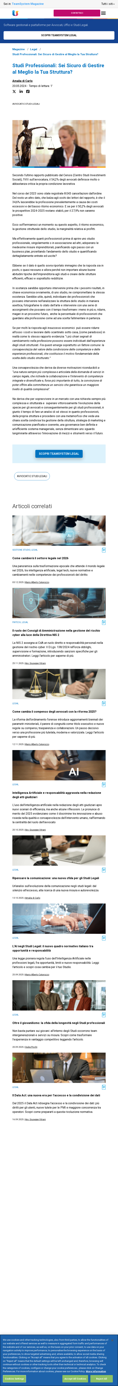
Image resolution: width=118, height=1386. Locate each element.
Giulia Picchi (31, 1047)
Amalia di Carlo (22, 81)
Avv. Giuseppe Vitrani (35, 663)
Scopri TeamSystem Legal (59, 453)
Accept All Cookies (75, 1381)
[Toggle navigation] (103, 13)
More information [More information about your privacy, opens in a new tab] (96, 1374)
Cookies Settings (14, 1381)
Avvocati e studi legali (26, 104)
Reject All (101, 1381)
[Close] (112, 1343)
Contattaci (77, 13)
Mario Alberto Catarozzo (37, 582)
